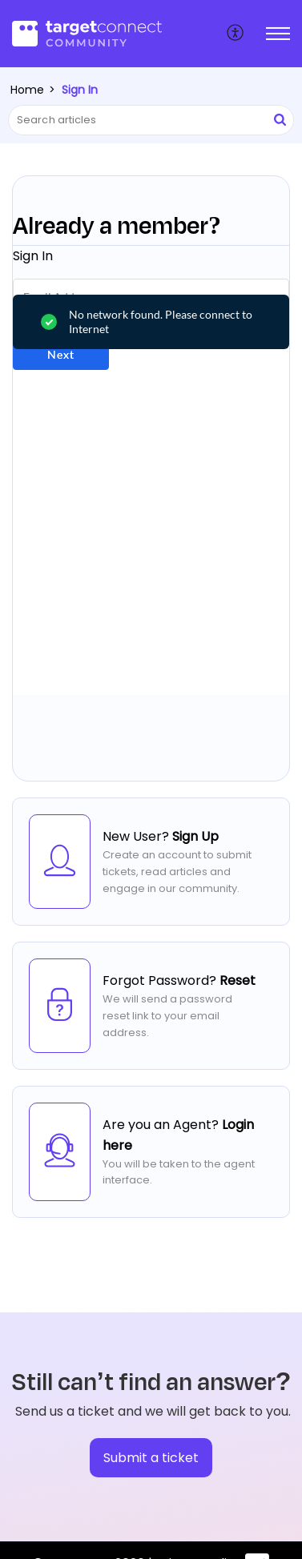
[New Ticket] (151, 1458)
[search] (151, 120)
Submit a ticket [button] (151, 1458)
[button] (236, 33)
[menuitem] (236, 33)
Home (27, 90)
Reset (237, 980)
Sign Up (195, 836)
